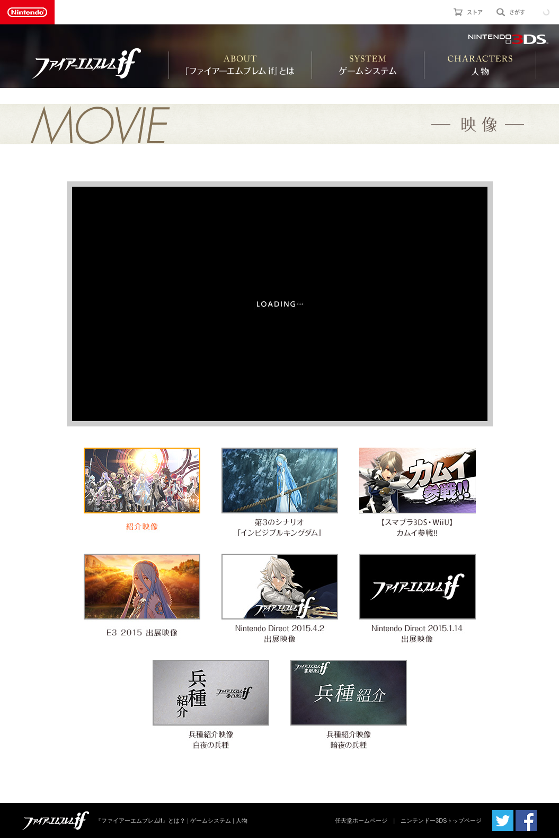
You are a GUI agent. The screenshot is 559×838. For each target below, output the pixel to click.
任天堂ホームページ (361, 820)
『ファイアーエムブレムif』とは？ (140, 820)
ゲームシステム (210, 820)
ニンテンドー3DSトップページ (441, 820)
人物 (241, 820)
